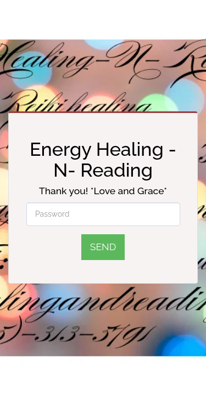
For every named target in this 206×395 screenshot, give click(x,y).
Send (103, 246)
